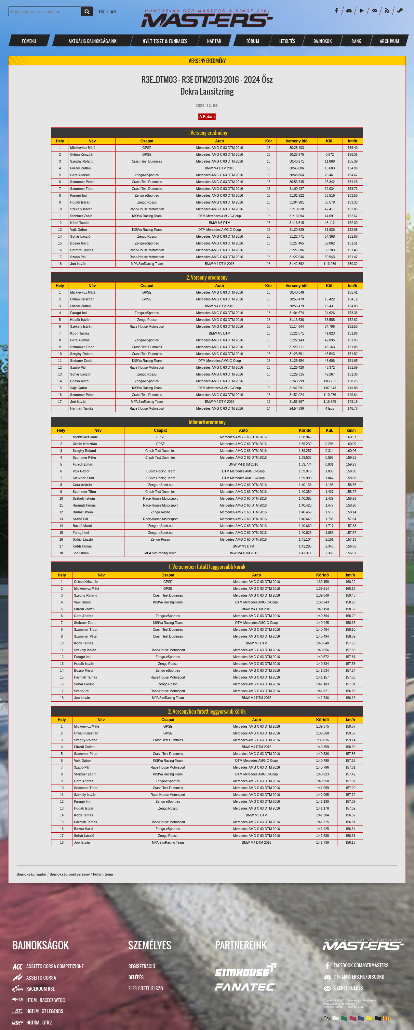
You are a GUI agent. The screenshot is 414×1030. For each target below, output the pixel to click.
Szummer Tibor (82, 189)
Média (339, 1007)
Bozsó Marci (79, 243)
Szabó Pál (78, 257)
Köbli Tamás (79, 223)
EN (113, 11)
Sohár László (80, 236)
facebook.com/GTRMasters (361, 965)
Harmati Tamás (81, 250)
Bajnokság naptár (32, 874)
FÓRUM (253, 41)
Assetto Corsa (41, 977)
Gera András (80, 175)
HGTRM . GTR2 (39, 1022)
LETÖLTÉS (287, 41)
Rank (356, 41)
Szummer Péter (82, 182)
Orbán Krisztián (82, 154)
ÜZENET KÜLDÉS (348, 987)
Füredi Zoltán (80, 168)
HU (101, 11)
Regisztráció (141, 966)
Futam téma (103, 874)
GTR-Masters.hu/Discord (359, 976)
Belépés (136, 977)
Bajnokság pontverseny (69, 874)
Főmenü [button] (29, 41)
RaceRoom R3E (40, 988)
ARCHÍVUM (389, 41)
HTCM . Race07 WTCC (45, 1000)
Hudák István (80, 202)
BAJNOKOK (323, 41)
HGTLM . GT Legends (44, 1011)
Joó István (78, 264)
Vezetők (329, 1007)
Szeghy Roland (82, 161)
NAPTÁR (214, 41)
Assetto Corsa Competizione (55, 966)
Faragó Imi (78, 195)
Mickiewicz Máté (82, 148)
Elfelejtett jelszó (145, 988)
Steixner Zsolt (81, 216)
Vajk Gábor (78, 229)
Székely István (81, 209)
